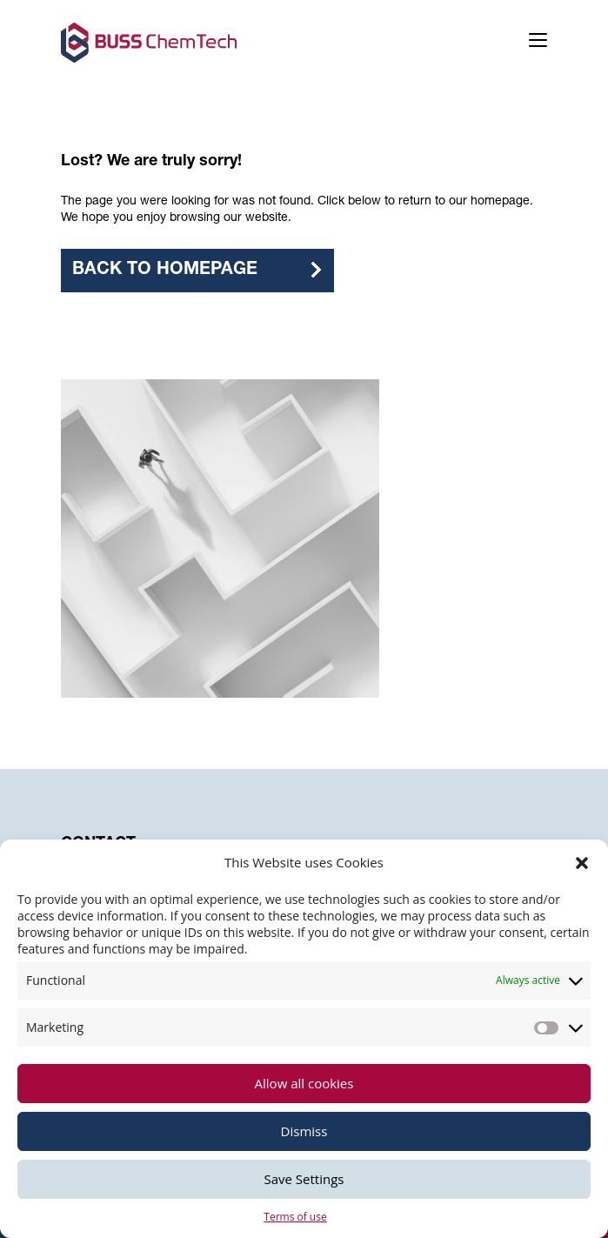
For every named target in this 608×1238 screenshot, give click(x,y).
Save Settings (304, 1179)
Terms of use (295, 1216)
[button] (582, 863)
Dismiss (304, 1131)
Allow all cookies (304, 1083)
